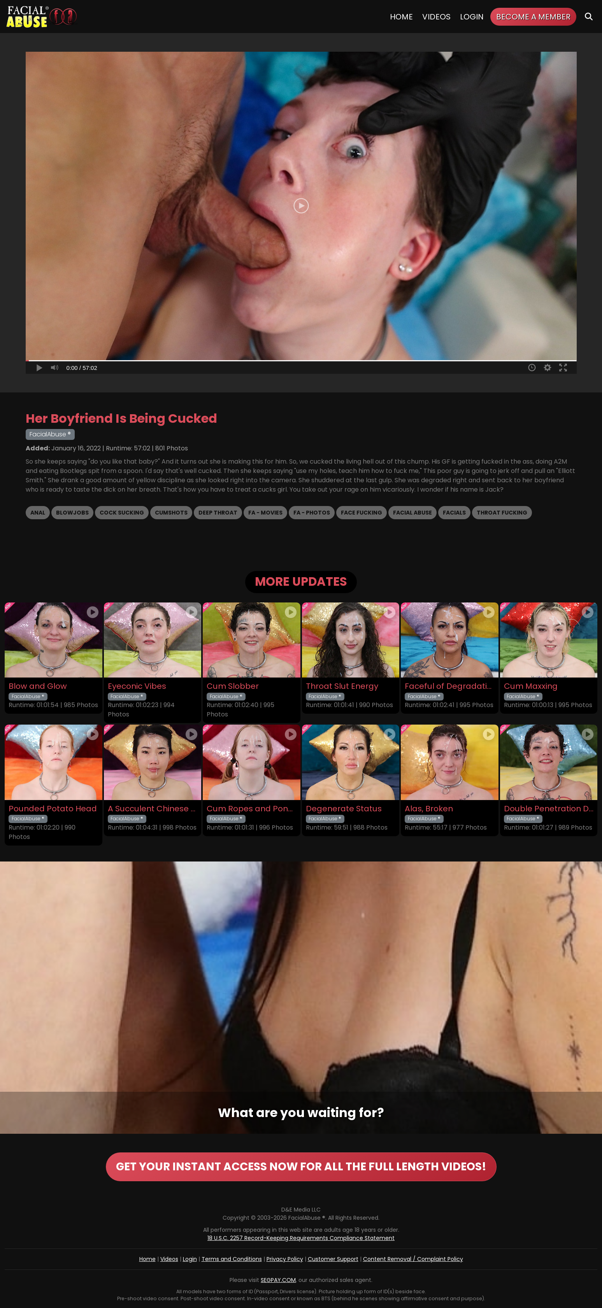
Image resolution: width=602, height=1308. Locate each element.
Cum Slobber (233, 686)
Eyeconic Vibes (137, 686)
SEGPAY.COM (278, 1280)
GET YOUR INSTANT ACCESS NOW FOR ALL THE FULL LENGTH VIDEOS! (301, 1166)
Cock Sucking (122, 513)
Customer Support (333, 1259)
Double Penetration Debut (549, 809)
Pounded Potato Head (53, 809)
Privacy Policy (285, 1259)
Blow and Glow (38, 686)
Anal (37, 513)
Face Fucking (361, 513)
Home (401, 16)
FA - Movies (265, 513)
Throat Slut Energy (342, 686)
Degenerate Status (344, 809)
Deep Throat (217, 513)
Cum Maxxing (531, 686)
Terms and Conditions (232, 1259)
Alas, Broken (429, 809)
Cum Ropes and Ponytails (252, 809)
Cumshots (171, 513)
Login (472, 16)
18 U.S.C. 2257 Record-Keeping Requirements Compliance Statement (301, 1238)
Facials (454, 513)
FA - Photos (311, 513)
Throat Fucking (502, 513)
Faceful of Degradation (450, 686)
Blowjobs (72, 513)
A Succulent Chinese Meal (153, 809)
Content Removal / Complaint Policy (413, 1259)
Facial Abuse (412, 513)
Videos (436, 16)
